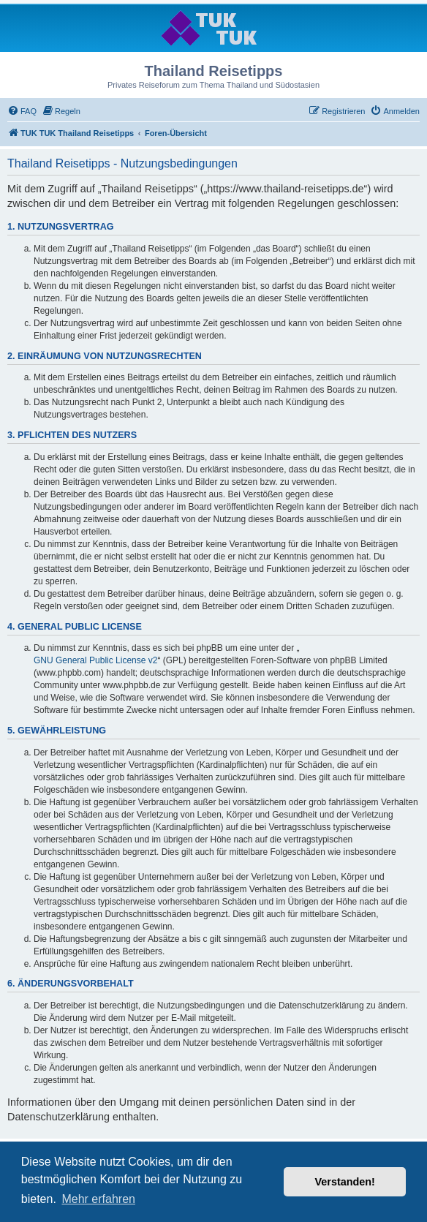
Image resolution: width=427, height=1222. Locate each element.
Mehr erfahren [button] (98, 1199)
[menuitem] (22, 111)
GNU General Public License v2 (95, 660)
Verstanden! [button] (345, 1182)
